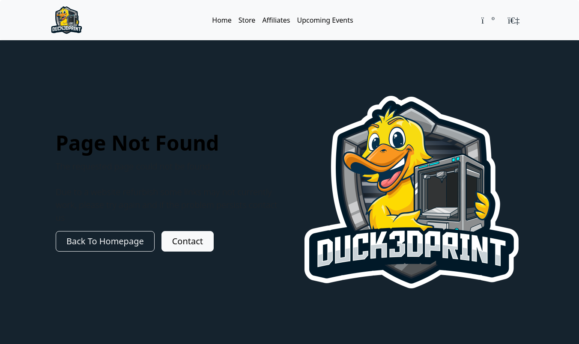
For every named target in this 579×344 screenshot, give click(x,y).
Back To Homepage (105, 241)
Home (222, 20)
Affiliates (276, 20)
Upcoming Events (325, 20)
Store (247, 20)
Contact (187, 241)
